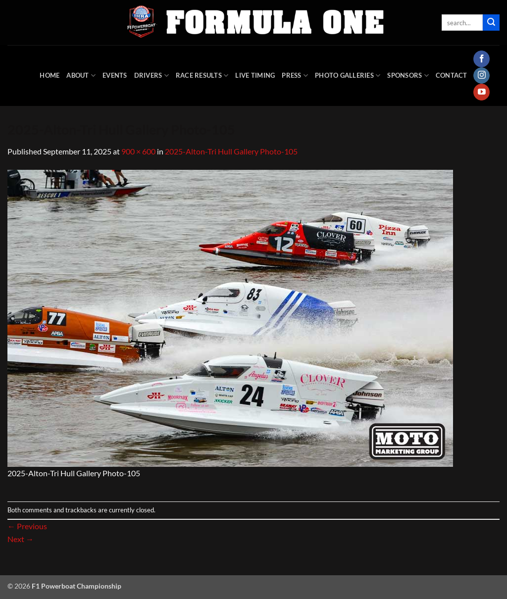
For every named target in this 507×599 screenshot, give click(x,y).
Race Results (202, 75)
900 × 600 (138, 151)
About (81, 75)
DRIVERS (151, 75)
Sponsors (408, 75)
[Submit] (491, 22)
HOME (49, 75)
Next (20, 539)
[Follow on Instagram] (481, 75)
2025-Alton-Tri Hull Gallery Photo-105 (231, 151)
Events (114, 75)
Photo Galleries (347, 75)
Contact (451, 75)
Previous (27, 526)
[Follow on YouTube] (481, 92)
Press (295, 75)
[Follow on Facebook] (481, 58)
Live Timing (255, 75)
